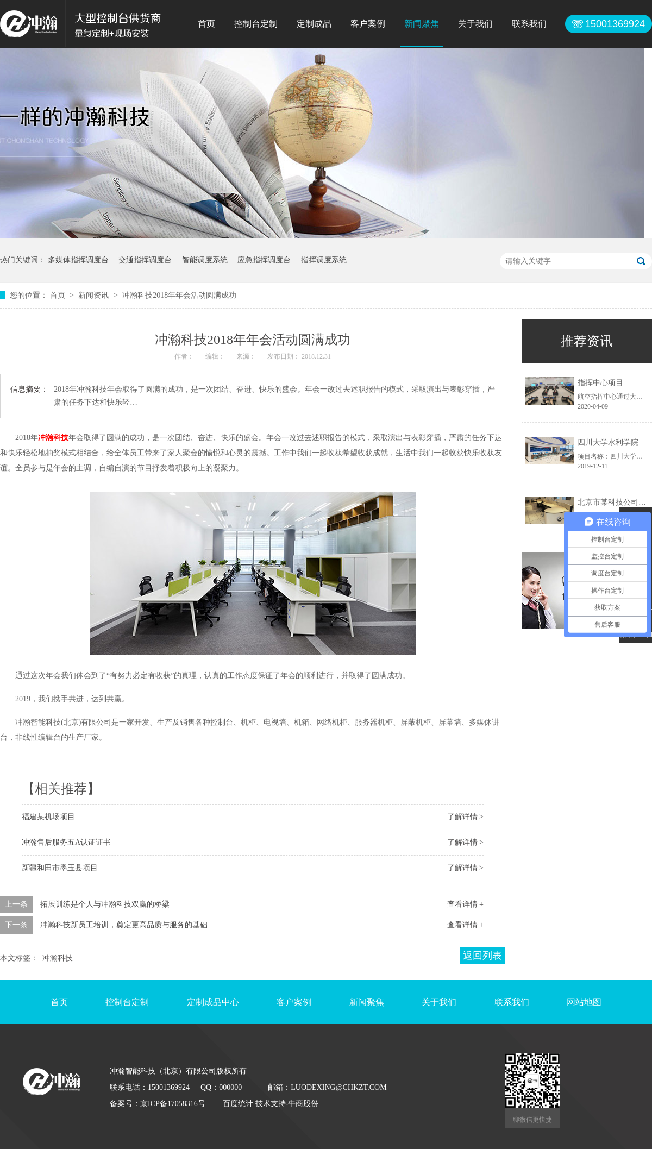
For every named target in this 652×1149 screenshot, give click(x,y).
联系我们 (529, 23)
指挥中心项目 (600, 383)
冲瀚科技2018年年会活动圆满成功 (179, 295)
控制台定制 (256, 23)
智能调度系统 (205, 260)
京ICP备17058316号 (172, 1104)
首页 (206, 23)
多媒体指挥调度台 (78, 260)
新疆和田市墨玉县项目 (60, 868)
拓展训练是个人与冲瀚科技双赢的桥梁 (105, 904)
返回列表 (482, 955)
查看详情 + (465, 904)
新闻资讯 (94, 295)
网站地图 (584, 1002)
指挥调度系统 (324, 260)
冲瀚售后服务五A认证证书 (66, 842)
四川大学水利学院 (608, 442)
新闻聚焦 (421, 23)
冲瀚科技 (53, 438)
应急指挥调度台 (264, 260)
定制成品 (314, 23)
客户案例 (367, 23)
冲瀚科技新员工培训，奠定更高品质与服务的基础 (124, 925)
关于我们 (475, 23)
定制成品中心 (213, 1002)
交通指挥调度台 (145, 260)
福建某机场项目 (48, 817)
